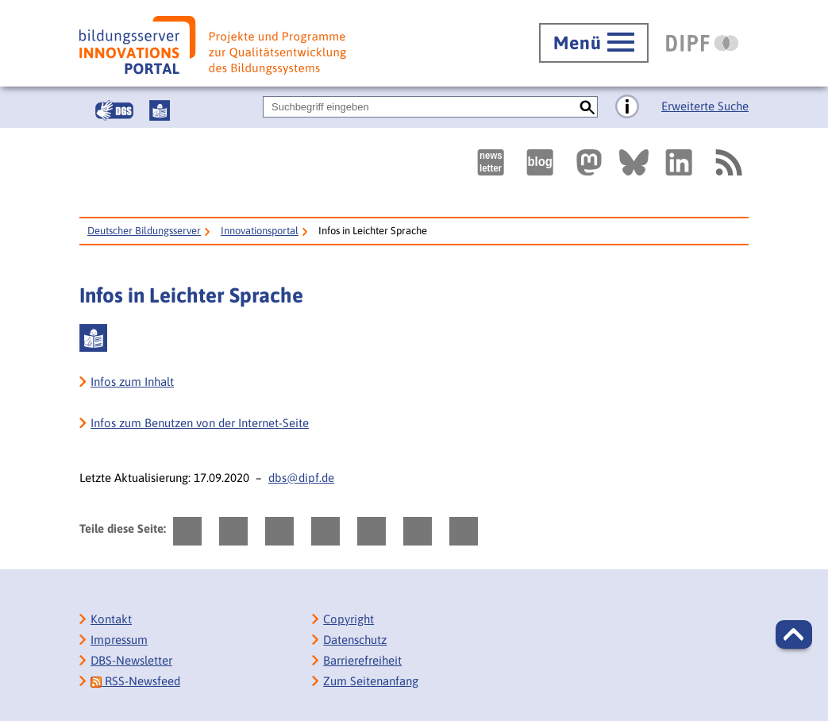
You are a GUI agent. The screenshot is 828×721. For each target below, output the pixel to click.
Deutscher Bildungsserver (144, 231)
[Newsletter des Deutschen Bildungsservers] (490, 162)
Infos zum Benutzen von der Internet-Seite (200, 423)
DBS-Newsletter (131, 660)
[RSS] (728, 162)
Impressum (119, 639)
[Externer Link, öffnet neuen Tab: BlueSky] (634, 162)
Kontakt (111, 619)
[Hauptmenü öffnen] (594, 43)
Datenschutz (355, 639)
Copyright (348, 619)
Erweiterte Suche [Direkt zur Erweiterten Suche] (705, 106)
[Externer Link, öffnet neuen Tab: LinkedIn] (678, 162)
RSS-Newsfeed (135, 681)
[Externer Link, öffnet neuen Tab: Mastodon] (589, 162)
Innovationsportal (259, 231)
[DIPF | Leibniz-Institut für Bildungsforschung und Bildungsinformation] (702, 43)
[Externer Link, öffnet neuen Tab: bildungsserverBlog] (539, 162)
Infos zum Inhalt (132, 381)
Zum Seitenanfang (370, 681)
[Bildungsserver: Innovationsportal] (212, 45)
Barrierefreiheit (362, 660)
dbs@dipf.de (301, 477)
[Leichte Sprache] (159, 110)
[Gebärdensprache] (114, 110)
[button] (794, 634)
